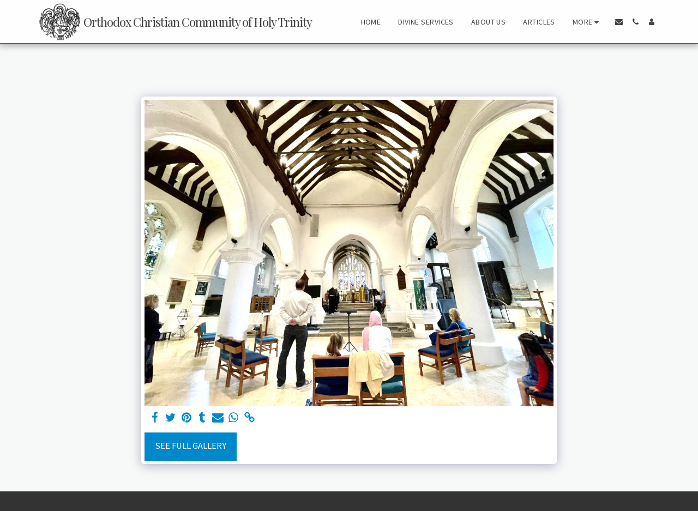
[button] (619, 22)
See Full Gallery (190, 446)
